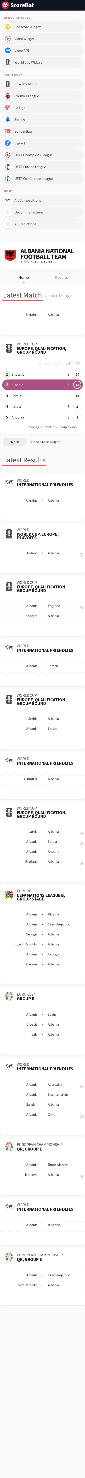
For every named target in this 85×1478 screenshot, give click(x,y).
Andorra (18, 417)
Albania (17, 384)
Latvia (16, 406)
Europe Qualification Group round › (51, 427)
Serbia (16, 396)
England (18, 374)
